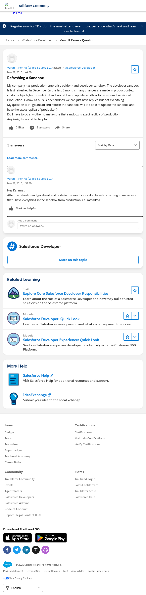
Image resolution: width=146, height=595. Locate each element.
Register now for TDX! (26, 26)
